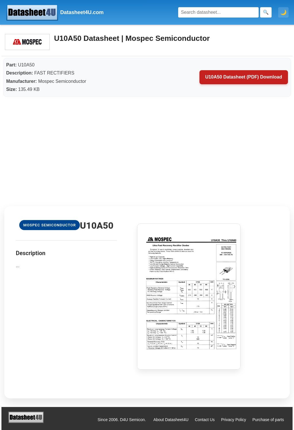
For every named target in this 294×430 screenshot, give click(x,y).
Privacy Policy (233, 419)
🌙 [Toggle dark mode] (283, 12)
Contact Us (205, 419)
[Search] (218, 12)
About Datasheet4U (171, 419)
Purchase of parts (268, 419)
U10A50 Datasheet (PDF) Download (243, 76)
